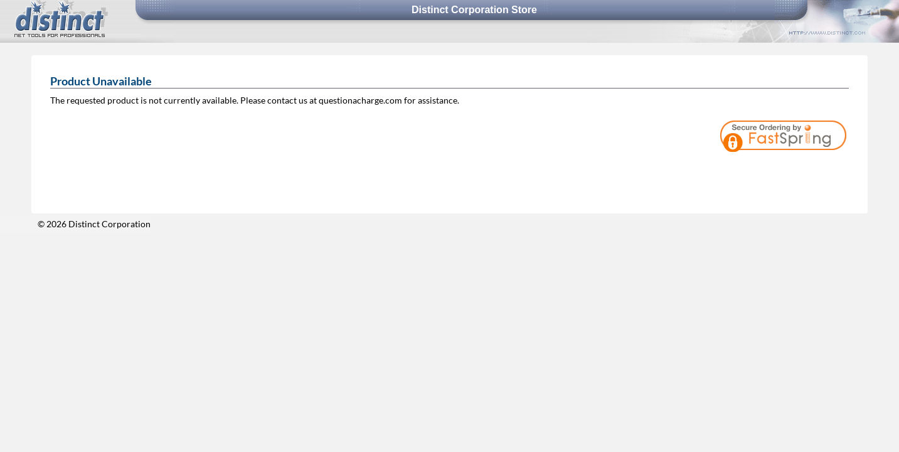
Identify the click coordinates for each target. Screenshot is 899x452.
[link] (814, 172)
